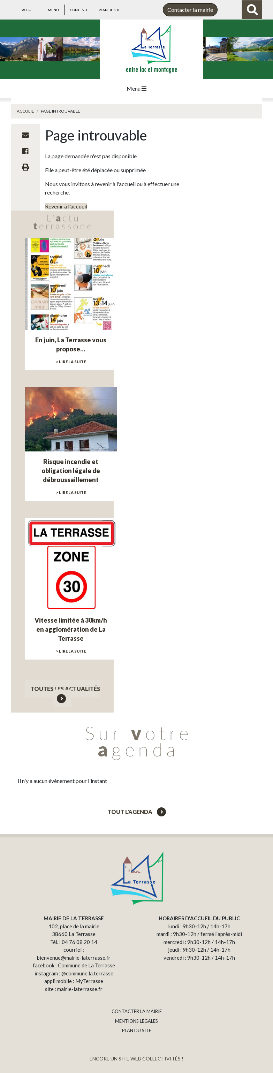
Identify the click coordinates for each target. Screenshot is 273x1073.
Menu (53, 10)
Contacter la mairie (190, 9)
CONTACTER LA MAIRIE (137, 1011)
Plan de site (109, 10)
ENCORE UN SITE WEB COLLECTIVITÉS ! (136, 1058)
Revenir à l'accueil (66, 206)
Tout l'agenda (136, 811)
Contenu (78, 10)
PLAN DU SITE (136, 1030)
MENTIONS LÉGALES (136, 1021)
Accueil (29, 10)
